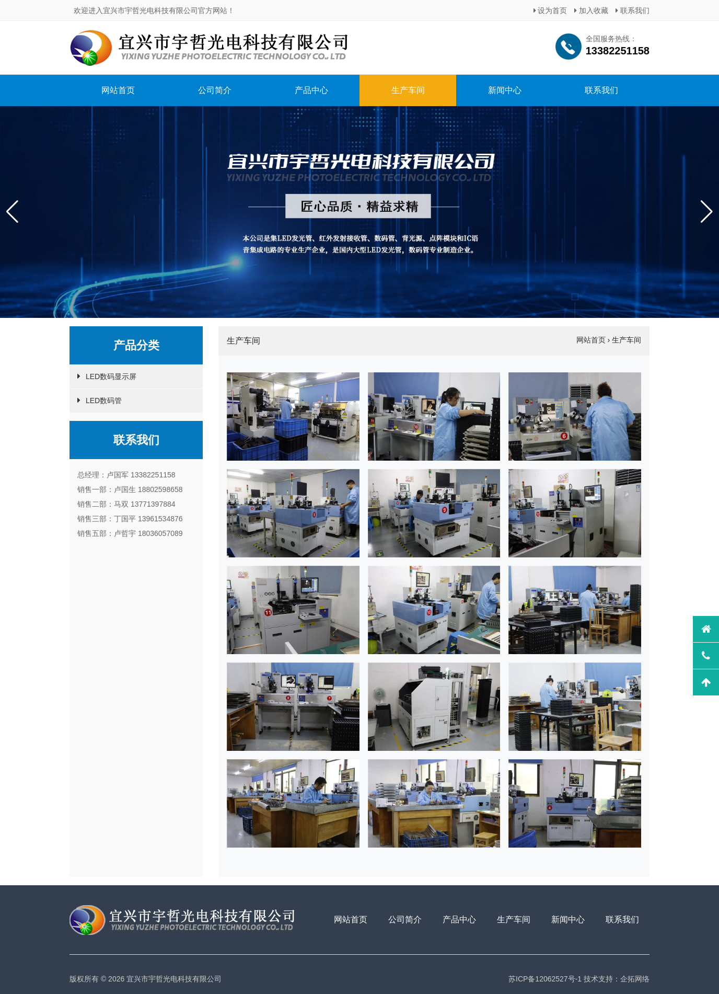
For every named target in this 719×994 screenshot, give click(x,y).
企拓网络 (635, 979)
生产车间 (408, 90)
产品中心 (311, 90)
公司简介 (214, 90)
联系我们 (633, 10)
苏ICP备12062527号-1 (545, 979)
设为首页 (550, 10)
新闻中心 (504, 90)
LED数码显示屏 (111, 376)
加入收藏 (591, 10)
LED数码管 (104, 400)
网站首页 (118, 90)
